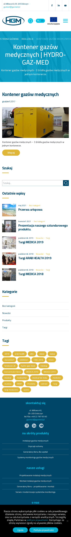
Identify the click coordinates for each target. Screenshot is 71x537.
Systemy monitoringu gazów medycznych (35, 457)
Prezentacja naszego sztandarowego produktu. (43, 227)
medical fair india (39, 378)
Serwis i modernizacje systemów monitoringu (35, 492)
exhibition (24, 360)
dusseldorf (9, 360)
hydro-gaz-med (28, 366)
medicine (57, 378)
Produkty (6, 320)
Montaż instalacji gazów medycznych (36, 481)
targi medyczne (11, 390)
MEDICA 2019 (50, 372)
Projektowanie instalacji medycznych (35, 475)
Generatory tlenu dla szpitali (35, 452)
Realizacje (27, 39)
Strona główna (9, 39)
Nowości (39, 238)
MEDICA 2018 (32, 372)
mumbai (8, 384)
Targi (48, 238)
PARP (19, 384)
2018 (7, 354)
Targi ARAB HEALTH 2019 (34, 258)
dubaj (52, 354)
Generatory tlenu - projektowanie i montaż (35, 486)
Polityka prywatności (44, 530)
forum (51, 360)
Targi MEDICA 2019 (30, 242)
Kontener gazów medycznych (30, 94)
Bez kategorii (34, 205)
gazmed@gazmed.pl (35, 419)
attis (32, 354)
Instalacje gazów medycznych (35, 441)
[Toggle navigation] (65, 20)
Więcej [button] (11, 152)
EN (42, 21)
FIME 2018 (38, 360)
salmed (44, 384)
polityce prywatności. (37, 520)
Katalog (44, 366)
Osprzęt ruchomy (35, 446)
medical (8, 378)
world (26, 390)
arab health (19, 354)
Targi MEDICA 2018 (30, 274)
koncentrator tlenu (13, 372)
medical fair (22, 378)
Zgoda (20, 530)
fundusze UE (10, 366)
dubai (41, 354)
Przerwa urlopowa (30, 209)
